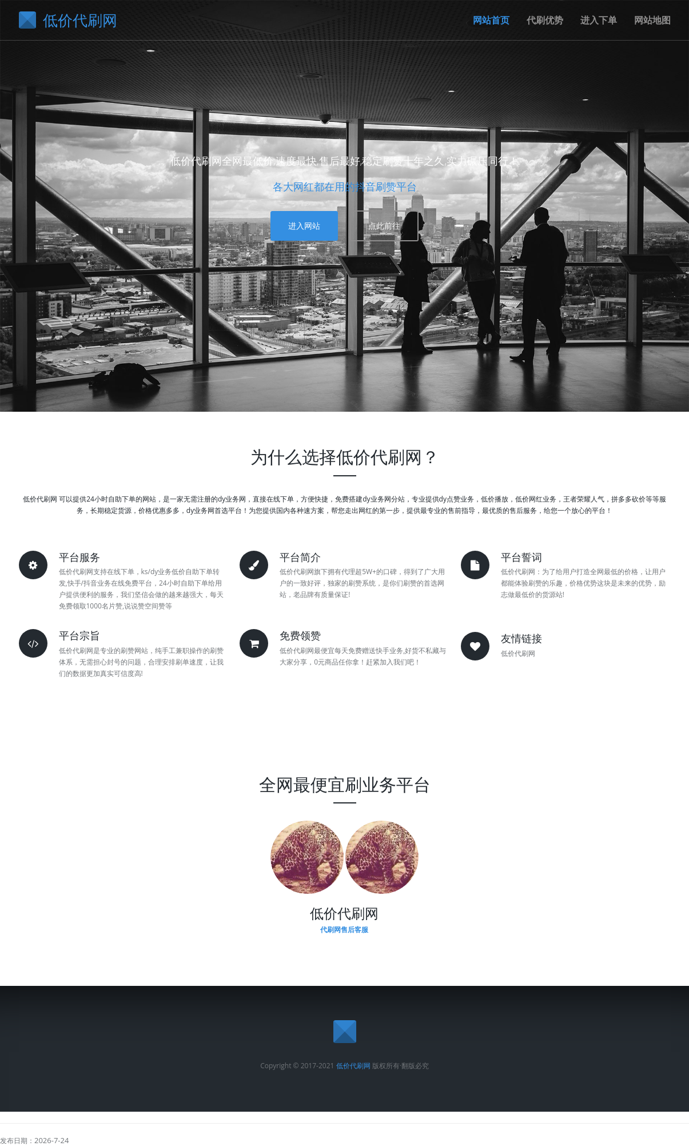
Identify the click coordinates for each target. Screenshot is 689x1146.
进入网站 (304, 225)
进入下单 (598, 20)
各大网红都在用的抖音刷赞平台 (345, 186)
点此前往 (384, 225)
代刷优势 (545, 20)
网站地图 (652, 20)
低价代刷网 (353, 1066)
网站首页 (491, 20)
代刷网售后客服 (344, 929)
